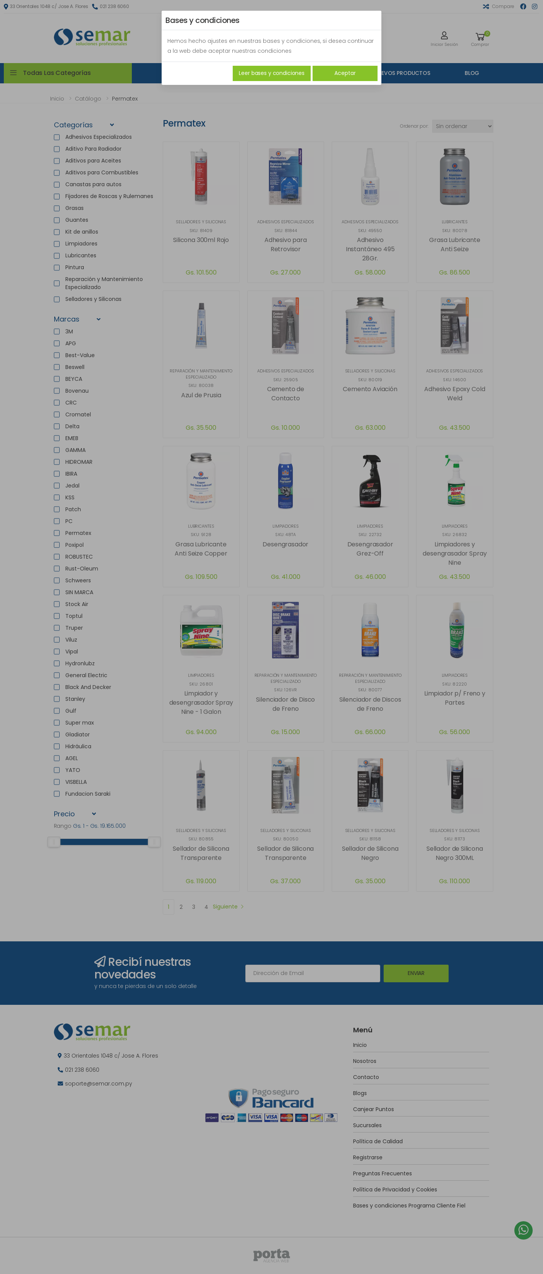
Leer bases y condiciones (272, 73)
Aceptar (344, 73)
